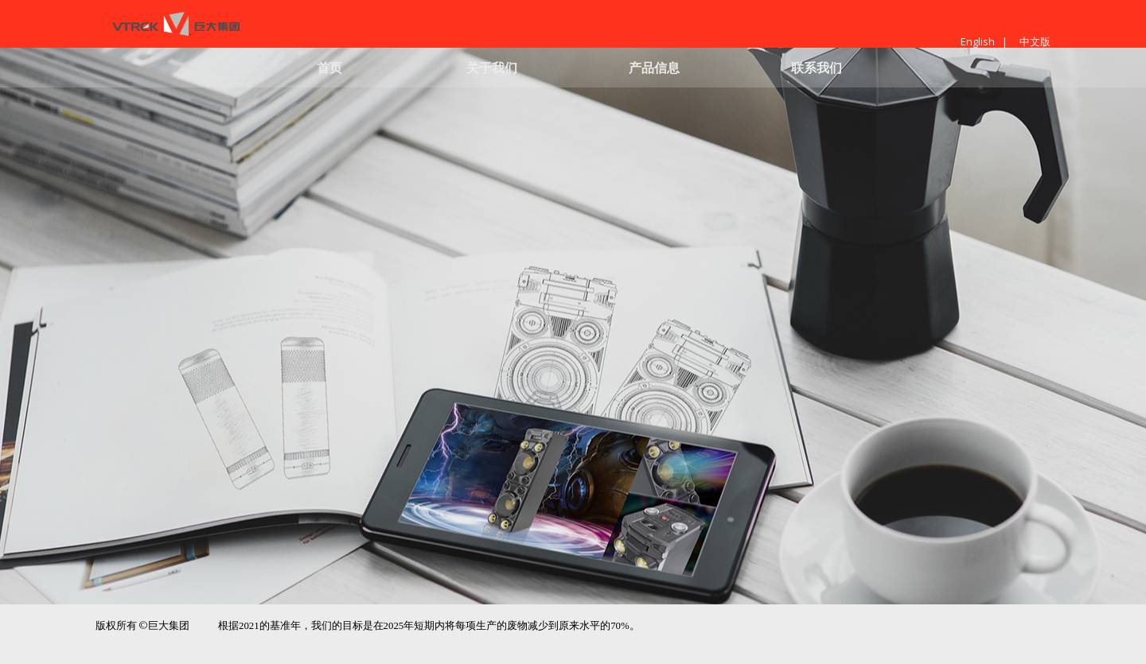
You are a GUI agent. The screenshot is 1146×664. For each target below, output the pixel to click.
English (978, 41)
